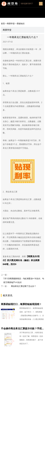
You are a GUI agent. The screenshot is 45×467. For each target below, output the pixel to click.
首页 (3, 23)
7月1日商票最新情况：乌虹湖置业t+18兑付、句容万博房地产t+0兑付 (23, 280)
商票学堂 (11, 23)
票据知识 (20, 23)
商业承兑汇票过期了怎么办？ (23, 286)
